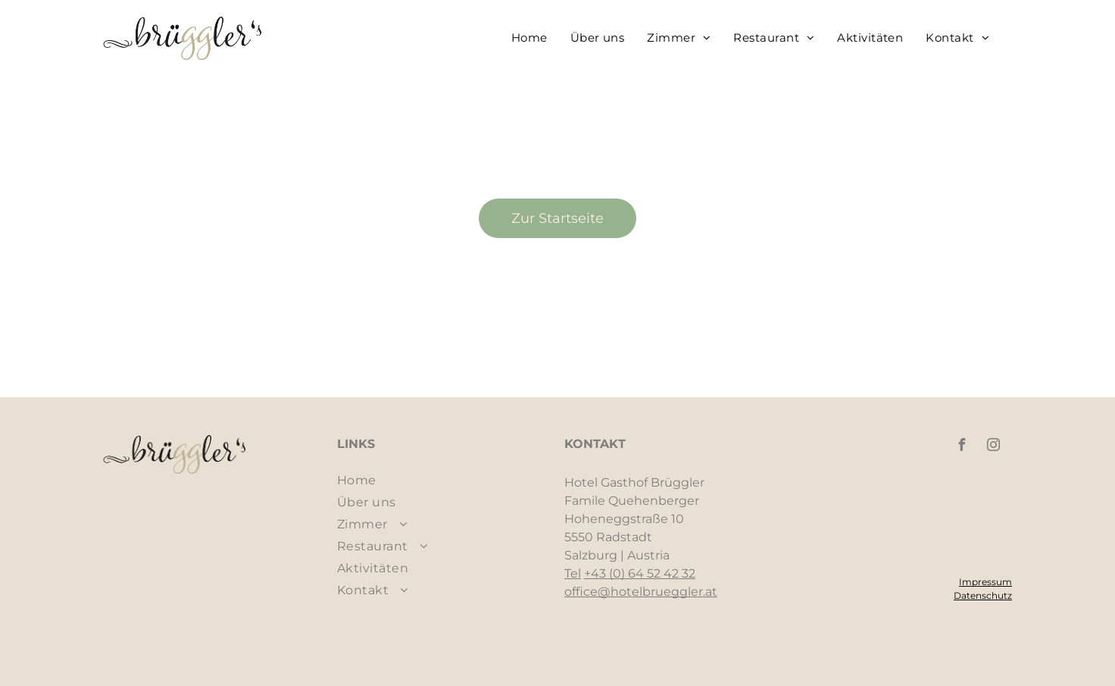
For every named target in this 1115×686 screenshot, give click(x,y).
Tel (572, 573)
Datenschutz (983, 595)
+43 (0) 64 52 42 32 (639, 573)
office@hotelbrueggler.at (640, 591)
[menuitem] (529, 37)
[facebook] (961, 447)
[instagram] (993, 447)
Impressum (985, 581)
